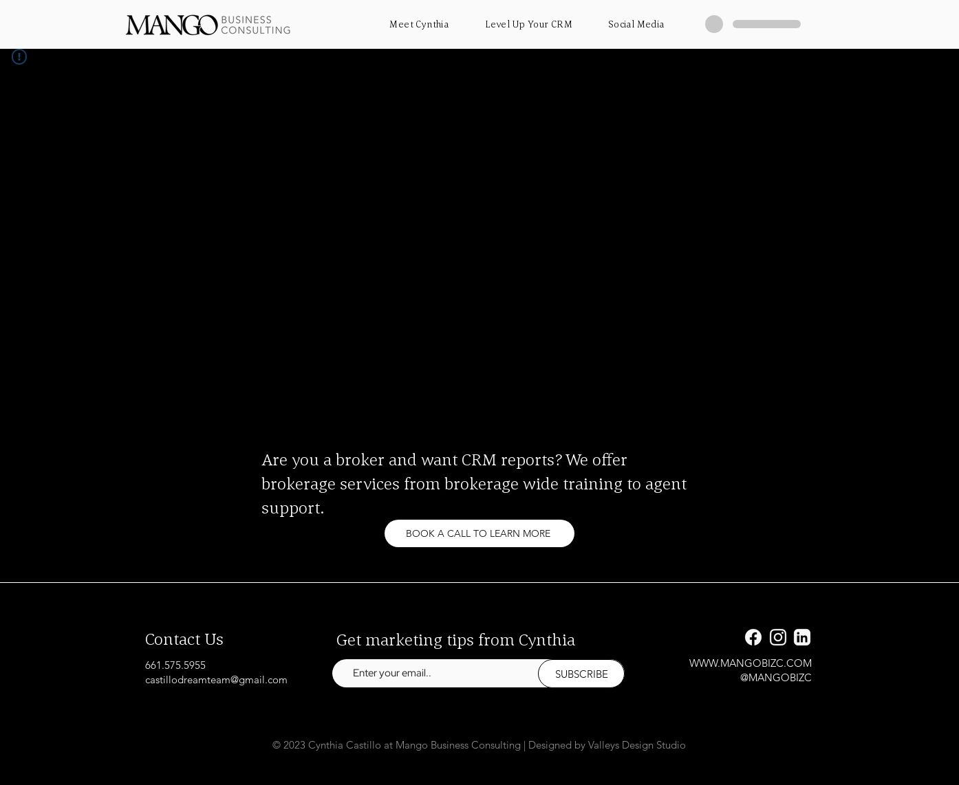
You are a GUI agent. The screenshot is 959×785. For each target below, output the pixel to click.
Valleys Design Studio (637, 744)
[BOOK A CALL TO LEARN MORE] (479, 533)
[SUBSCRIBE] (581, 673)
